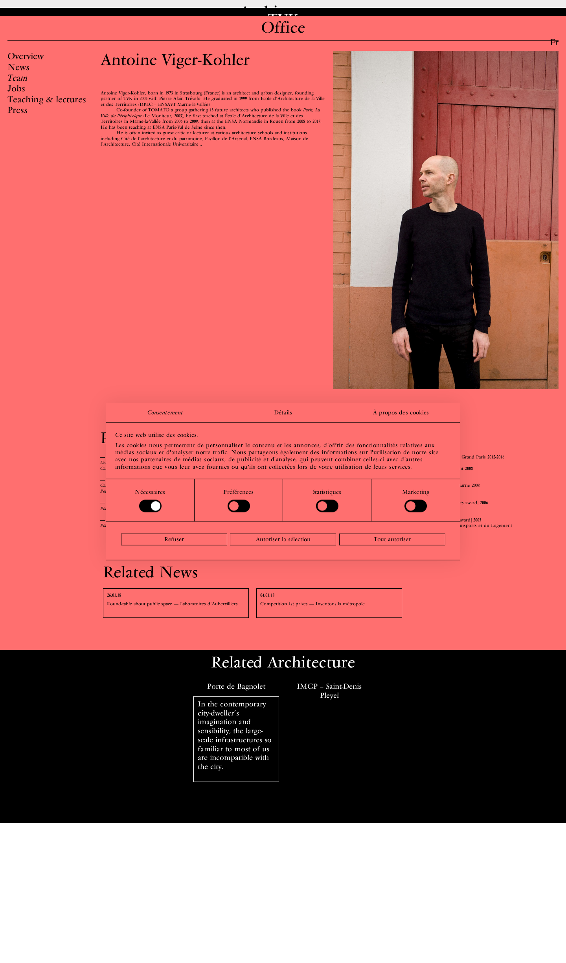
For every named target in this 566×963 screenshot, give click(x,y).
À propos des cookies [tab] (401, 412)
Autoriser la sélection (283, 539)
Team (17, 91)
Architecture (283, 11)
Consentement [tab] (165, 412)
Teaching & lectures (46, 113)
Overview (25, 70)
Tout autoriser (392, 539)
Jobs (16, 102)
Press (17, 123)
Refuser (174, 539)
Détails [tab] (283, 412)
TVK (283, 26)
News (18, 81)
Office (283, 40)
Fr (554, 42)
